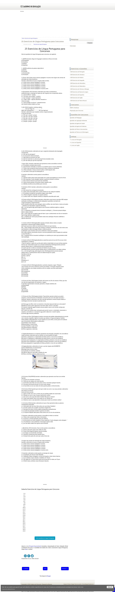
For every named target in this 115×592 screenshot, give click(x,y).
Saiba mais (80, 587)
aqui (26, 549)
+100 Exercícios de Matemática (77, 86)
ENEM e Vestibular (74, 107)
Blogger (49, 576)
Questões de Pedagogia (76, 117)
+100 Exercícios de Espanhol (77, 95)
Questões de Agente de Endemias (78, 126)
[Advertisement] (57, 24)
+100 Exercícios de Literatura (77, 74)
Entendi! (110, 587)
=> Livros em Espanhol (75, 142)
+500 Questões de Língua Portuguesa (45, 538)
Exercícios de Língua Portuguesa (31, 38)
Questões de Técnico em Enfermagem (79, 132)
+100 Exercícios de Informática (77, 83)
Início (45, 568)
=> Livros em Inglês (75, 145)
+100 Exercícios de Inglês (76, 97)
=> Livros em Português (76, 139)
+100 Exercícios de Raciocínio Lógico (79, 92)
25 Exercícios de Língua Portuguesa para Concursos (42, 41)
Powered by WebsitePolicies (8, 589)
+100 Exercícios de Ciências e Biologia (79, 89)
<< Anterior (25, 568)
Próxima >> (65, 568)
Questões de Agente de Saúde (77, 123)
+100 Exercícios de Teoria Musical (78, 100)
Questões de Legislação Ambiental (78, 120)
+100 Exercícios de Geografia (77, 80)
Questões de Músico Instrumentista (78, 129)
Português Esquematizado (35, 546)
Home (23, 38)
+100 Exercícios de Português (77, 71)
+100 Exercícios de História (76, 77)
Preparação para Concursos (76, 110)
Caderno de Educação (36, 584)
